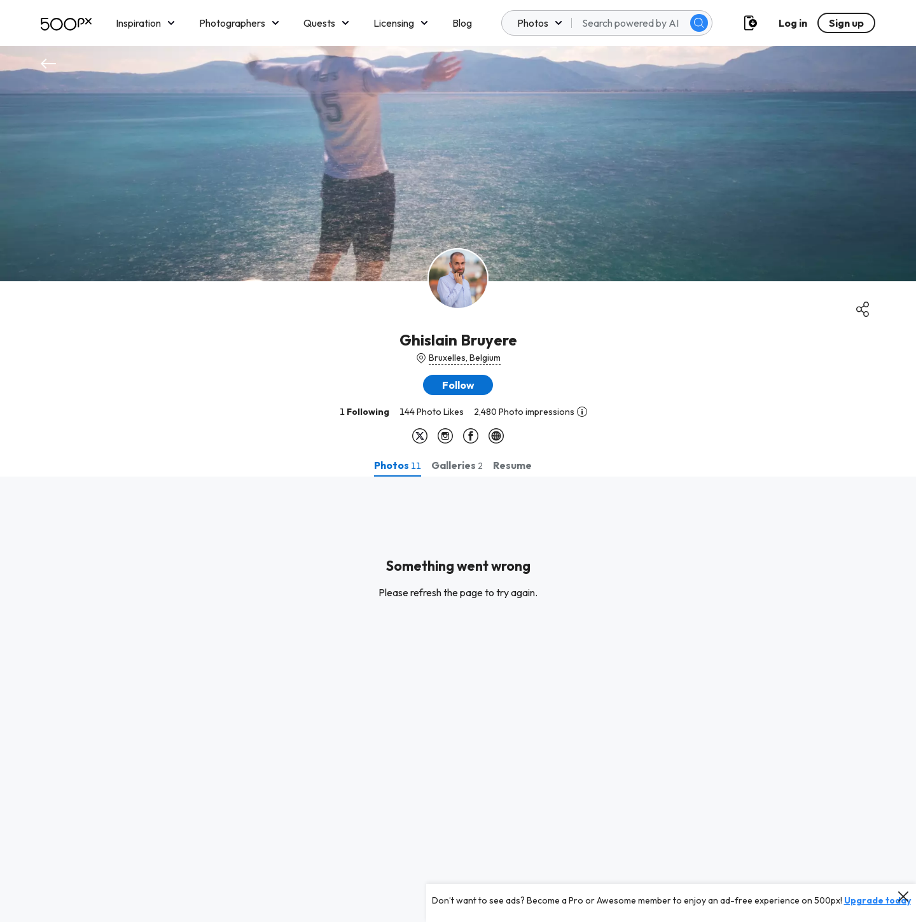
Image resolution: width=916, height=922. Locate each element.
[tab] (397, 465)
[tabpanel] (458, 699)
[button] (458, 385)
